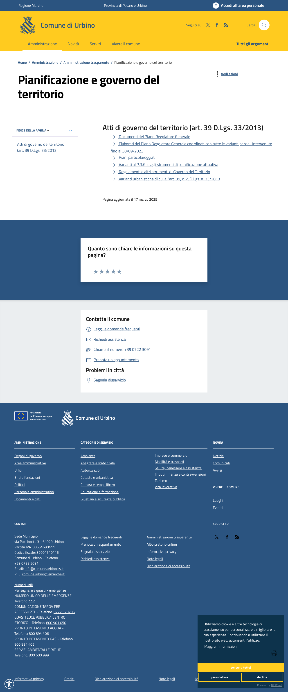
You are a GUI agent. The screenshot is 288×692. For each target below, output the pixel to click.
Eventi (218, 507)
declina (262, 677)
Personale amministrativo (34, 492)
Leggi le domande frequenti (101, 537)
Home (22, 62)
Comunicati (221, 463)
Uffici (18, 470)
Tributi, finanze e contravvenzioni (180, 474)
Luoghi (218, 500)
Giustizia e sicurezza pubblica (103, 499)
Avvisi (217, 470)
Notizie (218, 455)
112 (32, 601)
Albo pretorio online (162, 544)
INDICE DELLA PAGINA (33, 130)
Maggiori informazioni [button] (221, 646)
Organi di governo (28, 455)
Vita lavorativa (166, 487)
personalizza (219, 677)
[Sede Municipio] (26, 536)
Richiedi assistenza (95, 558)
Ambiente (88, 455)
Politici (19, 484)
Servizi (95, 44)
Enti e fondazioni (27, 477)
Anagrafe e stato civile (98, 463)
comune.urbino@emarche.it (43, 574)
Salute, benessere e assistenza (178, 468)
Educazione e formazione (100, 492)
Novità (73, 44)
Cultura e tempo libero (98, 484)
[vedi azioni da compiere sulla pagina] (226, 74)
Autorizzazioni (91, 470)
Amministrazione (42, 44)
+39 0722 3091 (26, 563)
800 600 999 (39, 655)
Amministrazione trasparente (86, 62)
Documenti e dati (27, 499)
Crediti (69, 678)
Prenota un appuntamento (101, 544)
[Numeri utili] (23, 585)
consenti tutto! (241, 667)
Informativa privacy (161, 551)
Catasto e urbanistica (97, 477)
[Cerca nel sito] (264, 25)
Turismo (161, 480)
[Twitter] (206, 25)
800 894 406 (39, 633)
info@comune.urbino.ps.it (44, 568)
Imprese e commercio (171, 455)
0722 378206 (64, 612)
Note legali (155, 558)
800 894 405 (24, 644)
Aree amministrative (30, 463)
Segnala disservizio (95, 551)
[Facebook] (215, 25)
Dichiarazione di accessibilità (168, 566)
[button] (9, 684)
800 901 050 (56, 622)
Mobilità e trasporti (169, 461)
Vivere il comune (126, 44)
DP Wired (276, 685)
